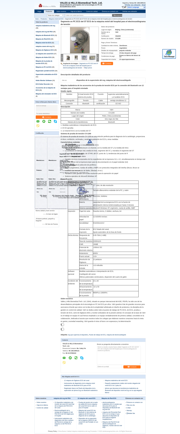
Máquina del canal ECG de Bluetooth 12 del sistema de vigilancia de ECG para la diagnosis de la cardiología (87, 413)
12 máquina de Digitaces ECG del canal (76, 380)
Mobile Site (130, 413)
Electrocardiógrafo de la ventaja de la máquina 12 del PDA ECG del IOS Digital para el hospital (64, 413)
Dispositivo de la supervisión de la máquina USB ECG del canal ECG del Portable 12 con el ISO (88, 421)
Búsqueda (118, 15)
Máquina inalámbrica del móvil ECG (116, 380)
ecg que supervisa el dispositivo (78, 335)
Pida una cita (130, 405)
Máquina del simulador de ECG (46, 94)
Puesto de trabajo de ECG (97, 335)
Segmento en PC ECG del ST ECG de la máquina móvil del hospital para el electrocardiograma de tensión (80, 66)
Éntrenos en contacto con (110, 11)
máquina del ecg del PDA (44, 32)
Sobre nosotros (61, 11)
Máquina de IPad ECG (43, 39)
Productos (49, 11)
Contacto (46, 117)
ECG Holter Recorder (43, 84)
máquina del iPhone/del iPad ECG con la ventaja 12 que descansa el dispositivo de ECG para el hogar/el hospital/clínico (112, 415)
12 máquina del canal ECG (44, 54)
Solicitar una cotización (132, 5)
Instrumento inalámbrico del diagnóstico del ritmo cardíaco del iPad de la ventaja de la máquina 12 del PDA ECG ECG (64, 422)
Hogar (39, 11)
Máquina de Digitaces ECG (45, 50)
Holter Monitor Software (44, 80)
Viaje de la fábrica (76, 11)
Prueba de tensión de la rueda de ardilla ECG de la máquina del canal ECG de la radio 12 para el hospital (88, 405)
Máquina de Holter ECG (43, 57)
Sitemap (129, 410)
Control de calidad (92, 11)
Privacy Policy (52, 431)
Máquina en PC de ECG (43, 67)
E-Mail (128, 408)
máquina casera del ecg (44, 46)
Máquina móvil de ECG (56, 19)
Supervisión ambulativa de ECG (46, 74)
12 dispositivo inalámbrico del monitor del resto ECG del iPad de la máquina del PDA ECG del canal (64, 405)
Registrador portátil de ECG (45, 71)
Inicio (37, 19)
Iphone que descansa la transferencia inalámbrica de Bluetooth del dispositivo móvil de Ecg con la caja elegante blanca (123, 390)
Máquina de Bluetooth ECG (45, 35)
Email (144, 5)
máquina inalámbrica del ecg (45, 26)
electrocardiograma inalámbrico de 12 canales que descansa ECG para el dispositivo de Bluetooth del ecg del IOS (112, 406)
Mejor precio (88, 68)
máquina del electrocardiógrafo (116, 335)
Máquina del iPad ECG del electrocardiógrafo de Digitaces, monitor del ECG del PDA (112, 424)
